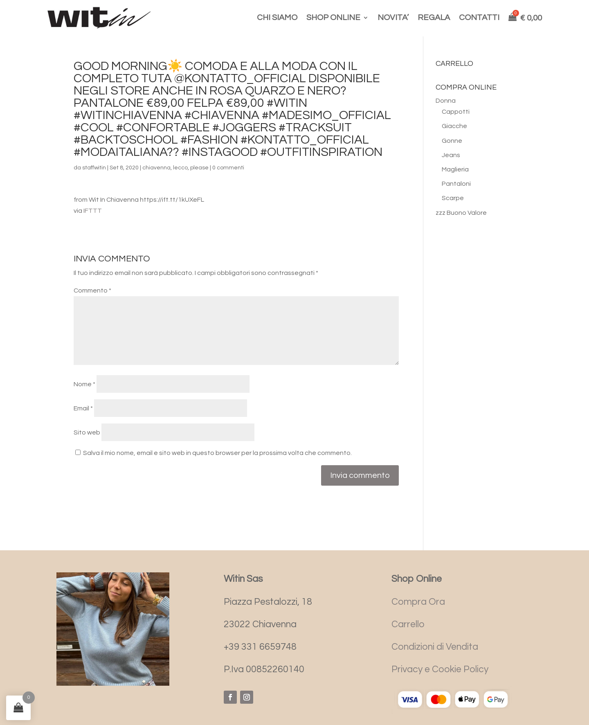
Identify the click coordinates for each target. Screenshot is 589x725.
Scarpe (453, 198)
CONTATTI (479, 18)
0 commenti (228, 168)
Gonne (452, 140)
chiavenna (156, 168)
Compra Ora (418, 602)
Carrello (408, 624)
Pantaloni (456, 183)
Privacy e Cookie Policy (439, 669)
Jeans (451, 155)
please (199, 168)
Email (83, 408)
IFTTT (92, 210)
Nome (84, 384)
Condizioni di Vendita (434, 647)
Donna (446, 100)
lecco (180, 168)
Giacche (454, 126)
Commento (92, 290)
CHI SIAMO (277, 18)
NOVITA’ (393, 18)
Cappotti (456, 111)
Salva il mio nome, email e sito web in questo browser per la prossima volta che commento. (217, 453)
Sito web (87, 432)
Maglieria (455, 169)
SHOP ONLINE (333, 18)
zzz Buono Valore (461, 212)
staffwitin (94, 168)
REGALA (434, 18)
